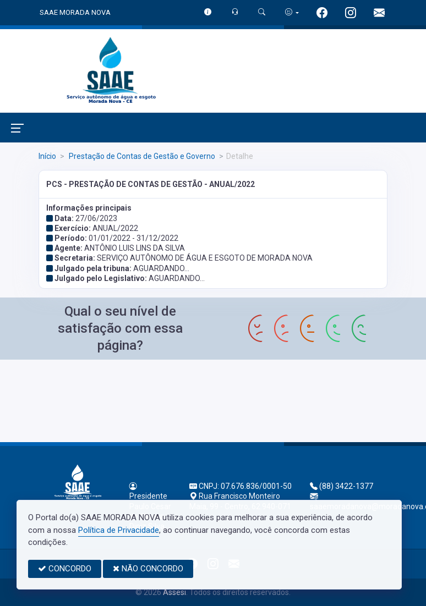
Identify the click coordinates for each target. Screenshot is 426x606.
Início (47, 156)
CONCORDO (64, 569)
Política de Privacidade (118, 530)
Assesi (174, 592)
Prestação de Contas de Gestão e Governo (141, 156)
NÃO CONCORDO (148, 569)
